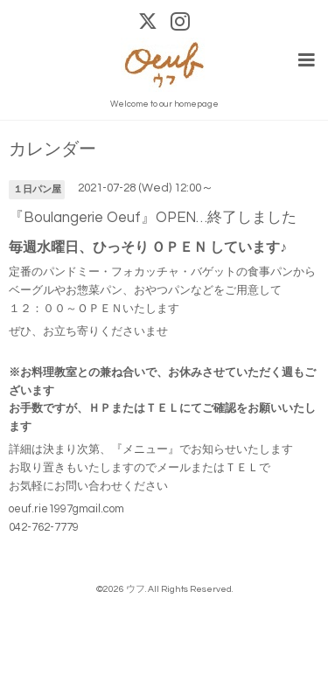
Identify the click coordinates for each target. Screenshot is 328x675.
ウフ (135, 589)
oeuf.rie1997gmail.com (66, 509)
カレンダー (52, 150)
